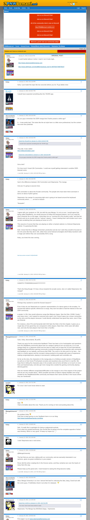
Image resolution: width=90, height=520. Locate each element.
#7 (81, 280)
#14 (81, 437)
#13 (81, 424)
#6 (81, 209)
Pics (29, 8)
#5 (81, 179)
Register (84, 8)
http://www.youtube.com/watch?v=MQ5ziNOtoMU (27, 255)
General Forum (25, 46)
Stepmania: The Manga (58, 46)
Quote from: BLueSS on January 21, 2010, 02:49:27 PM (33, 141)
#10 (81, 382)
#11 (81, 399)
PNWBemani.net (9, 46)
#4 (81, 137)
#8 (81, 299)
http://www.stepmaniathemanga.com (30, 63)
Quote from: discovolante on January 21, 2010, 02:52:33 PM (34, 154)
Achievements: (9, 69)
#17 (81, 499)
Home (5, 8)
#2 (81, 90)
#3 (81, 115)
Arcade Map (17, 8)
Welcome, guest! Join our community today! (45, 41)
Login (78, 8)
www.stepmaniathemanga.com (40, 519)
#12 (81, 411)
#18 (81, 515)
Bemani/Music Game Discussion (40, 46)
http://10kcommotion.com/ (26, 151)
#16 (81, 477)
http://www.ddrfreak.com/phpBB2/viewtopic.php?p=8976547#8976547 (41, 67)
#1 (81, 81)
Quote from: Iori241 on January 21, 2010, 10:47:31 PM (33, 503)
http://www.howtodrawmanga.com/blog (30, 418)
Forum (10, 8)
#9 (81, 336)
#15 (81, 450)
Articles (24, 8)
